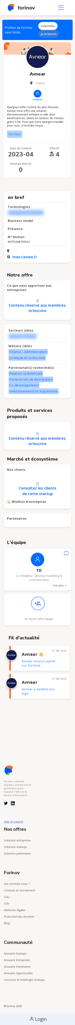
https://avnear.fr (24, 257)
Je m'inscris (49, 34)
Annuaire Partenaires (17, 966)
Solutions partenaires (17, 853)
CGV (6, 903)
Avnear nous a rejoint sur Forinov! (38, 663)
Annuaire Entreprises (17, 960)
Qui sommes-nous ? (17, 884)
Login (38, 1019)
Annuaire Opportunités (18, 973)
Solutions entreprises (17, 840)
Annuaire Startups (15, 953)
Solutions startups (15, 847)
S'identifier (48, 26)
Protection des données (19, 916)
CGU (7, 897)
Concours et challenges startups (24, 980)
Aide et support (14, 821)
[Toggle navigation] (61, 7)
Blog (7, 923)
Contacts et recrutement (19, 890)
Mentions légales (15, 910)
